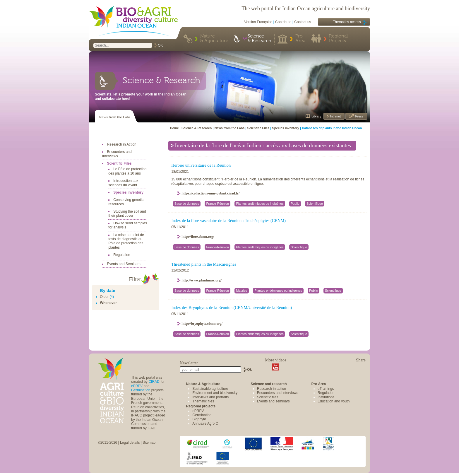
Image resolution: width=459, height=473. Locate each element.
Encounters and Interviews (117, 154)
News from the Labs (114, 117)
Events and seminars (273, 401)
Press (358, 116)
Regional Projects (338, 38)
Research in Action (121, 144)
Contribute (283, 22)
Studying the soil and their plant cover (127, 213)
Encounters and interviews (277, 393)
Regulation (121, 255)
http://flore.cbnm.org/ (197, 236)
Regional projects (201, 406)
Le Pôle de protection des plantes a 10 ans (127, 171)
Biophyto (199, 419)
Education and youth (334, 401)
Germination (140, 390)
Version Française (258, 22)
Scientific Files (119, 163)
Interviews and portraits (210, 397)
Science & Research (259, 38)
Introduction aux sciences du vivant (123, 183)
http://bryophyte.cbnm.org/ (201, 323)
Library (316, 116)
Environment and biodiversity (214, 393)
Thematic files (203, 401)
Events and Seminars (124, 264)
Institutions (326, 397)
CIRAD (153, 382)
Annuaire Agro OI (205, 423)
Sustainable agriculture (210, 389)
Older (104, 297)
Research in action (271, 389)
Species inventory (128, 192)
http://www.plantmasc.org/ (201, 280)
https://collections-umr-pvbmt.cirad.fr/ (210, 193)
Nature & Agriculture (214, 38)
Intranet (335, 116)
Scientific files (267, 397)
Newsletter (189, 363)
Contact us (302, 22)
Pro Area (300, 38)
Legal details (130, 442)
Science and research (269, 384)
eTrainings (326, 389)
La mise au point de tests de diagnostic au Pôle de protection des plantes (126, 241)
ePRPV (137, 386)
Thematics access (347, 22)
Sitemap (149, 442)
